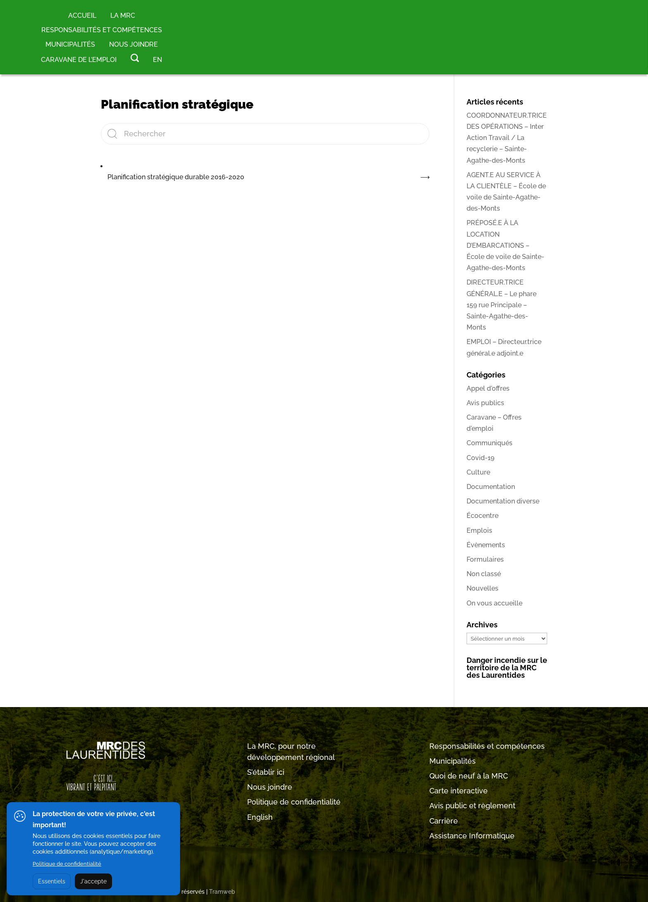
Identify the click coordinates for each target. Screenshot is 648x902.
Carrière (443, 821)
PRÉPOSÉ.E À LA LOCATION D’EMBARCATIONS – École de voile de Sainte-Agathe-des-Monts (505, 245)
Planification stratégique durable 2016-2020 (175, 177)
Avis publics (485, 403)
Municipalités (452, 761)
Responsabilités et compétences (487, 746)
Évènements (486, 545)
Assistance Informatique (472, 835)
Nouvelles (482, 588)
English (260, 817)
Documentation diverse (503, 501)
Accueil (82, 15)
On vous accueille (494, 603)
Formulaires (485, 559)
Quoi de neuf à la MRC (468, 775)
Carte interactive (458, 790)
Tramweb (222, 891)
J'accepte (93, 881)
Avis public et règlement (472, 805)
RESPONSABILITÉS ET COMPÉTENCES (101, 30)
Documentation (491, 487)
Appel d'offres (488, 388)
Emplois (479, 530)
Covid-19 (480, 458)
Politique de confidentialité (294, 802)
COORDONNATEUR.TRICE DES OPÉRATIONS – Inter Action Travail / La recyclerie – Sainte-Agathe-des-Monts (507, 138)
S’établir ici (265, 772)
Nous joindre (133, 44)
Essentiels (51, 881)
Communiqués (489, 443)
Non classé (484, 574)
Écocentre (482, 516)
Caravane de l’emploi (79, 60)
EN (157, 60)
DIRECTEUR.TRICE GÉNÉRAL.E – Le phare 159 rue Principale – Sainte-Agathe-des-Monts (501, 304)
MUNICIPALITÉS (70, 44)
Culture (478, 472)
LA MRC (122, 15)
